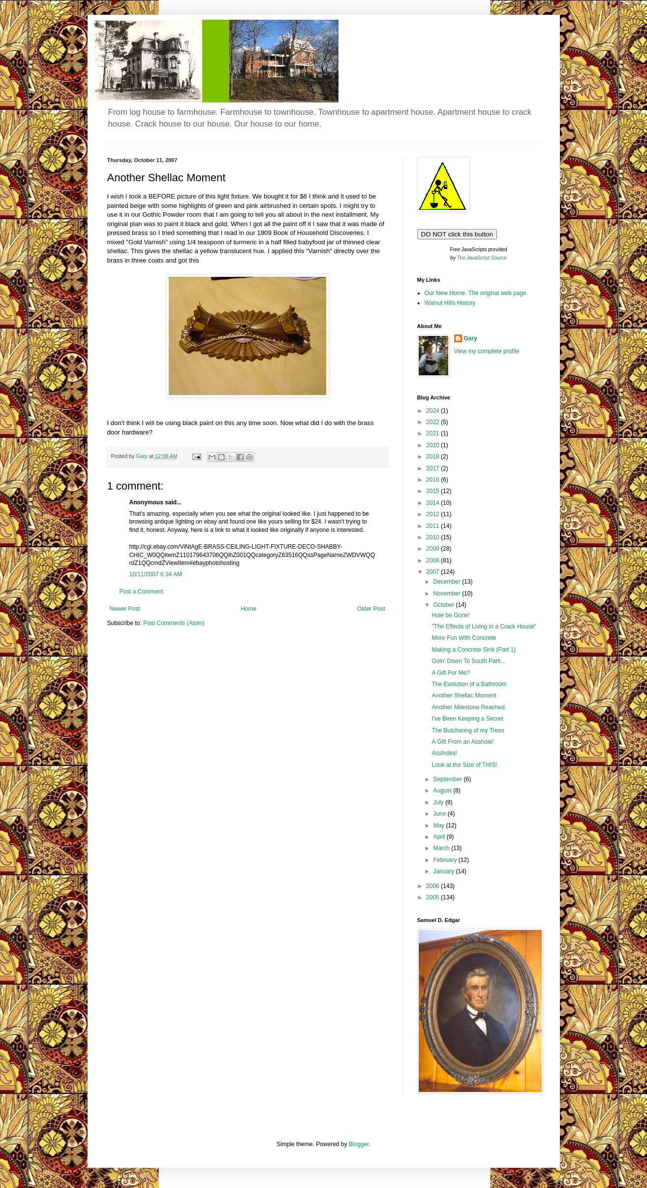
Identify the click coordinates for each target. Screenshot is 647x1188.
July (439, 802)
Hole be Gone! (450, 615)
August (443, 790)
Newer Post (125, 608)
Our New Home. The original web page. (476, 293)
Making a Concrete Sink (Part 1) (473, 649)
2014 (433, 502)
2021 (433, 433)
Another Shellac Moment (463, 695)
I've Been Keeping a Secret (467, 718)
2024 (433, 410)
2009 (433, 548)
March (442, 848)
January (444, 871)
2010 (433, 537)
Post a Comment (141, 591)
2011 (433, 526)
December (447, 581)
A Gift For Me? (450, 672)
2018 (433, 456)
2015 (433, 491)
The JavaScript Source (482, 258)
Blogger (359, 1144)
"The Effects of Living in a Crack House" (483, 626)
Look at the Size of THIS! (464, 764)
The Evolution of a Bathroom (468, 684)
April (439, 836)
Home (248, 608)
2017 (433, 468)
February (445, 860)
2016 (433, 479)
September (448, 779)
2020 (433, 445)
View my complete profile (487, 351)
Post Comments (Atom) (174, 623)
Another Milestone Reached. (468, 707)
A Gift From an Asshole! (462, 741)
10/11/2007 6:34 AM (155, 574)
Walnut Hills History (450, 302)
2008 (433, 560)
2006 (433, 886)
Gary (470, 338)
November (447, 593)
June (440, 813)
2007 (433, 571)
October (444, 604)
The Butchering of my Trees (467, 730)
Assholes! (444, 753)
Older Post (371, 608)
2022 (433, 422)
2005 (433, 897)
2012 (433, 514)
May (439, 825)
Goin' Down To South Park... (468, 661)
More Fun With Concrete (463, 637)
